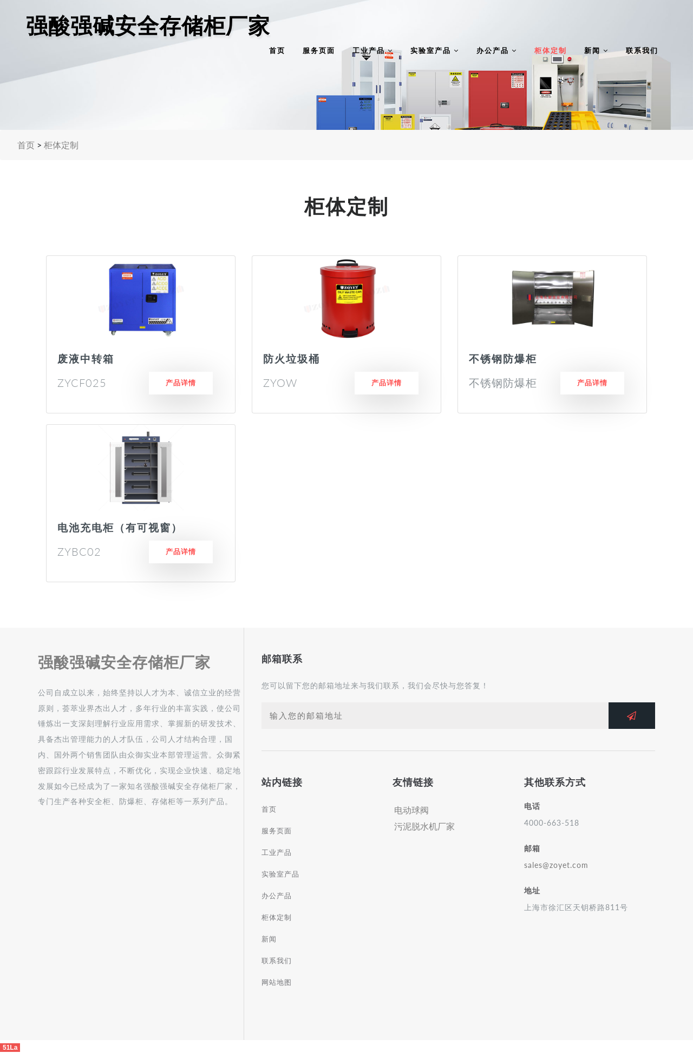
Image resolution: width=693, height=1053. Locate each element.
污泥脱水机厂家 (424, 826)
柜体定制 (550, 50)
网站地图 (276, 982)
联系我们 (642, 50)
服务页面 (319, 50)
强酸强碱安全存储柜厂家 (148, 26)
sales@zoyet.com (556, 865)
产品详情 (181, 382)
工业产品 (372, 50)
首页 (277, 50)
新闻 (596, 50)
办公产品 (496, 50)
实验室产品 (434, 50)
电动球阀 (411, 810)
